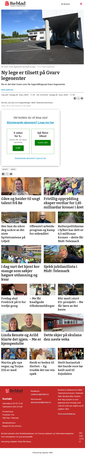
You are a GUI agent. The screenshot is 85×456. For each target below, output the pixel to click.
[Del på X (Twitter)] (78, 98)
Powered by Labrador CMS (43, 453)
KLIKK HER (43, 143)
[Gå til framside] (15, 4)
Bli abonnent (65, 4)
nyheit (5, 169)
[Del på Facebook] (74, 98)
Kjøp (18, 148)
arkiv (13, 169)
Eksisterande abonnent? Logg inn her (30, 122)
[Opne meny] (81, 4)
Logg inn (74, 4)
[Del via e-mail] (82, 98)
